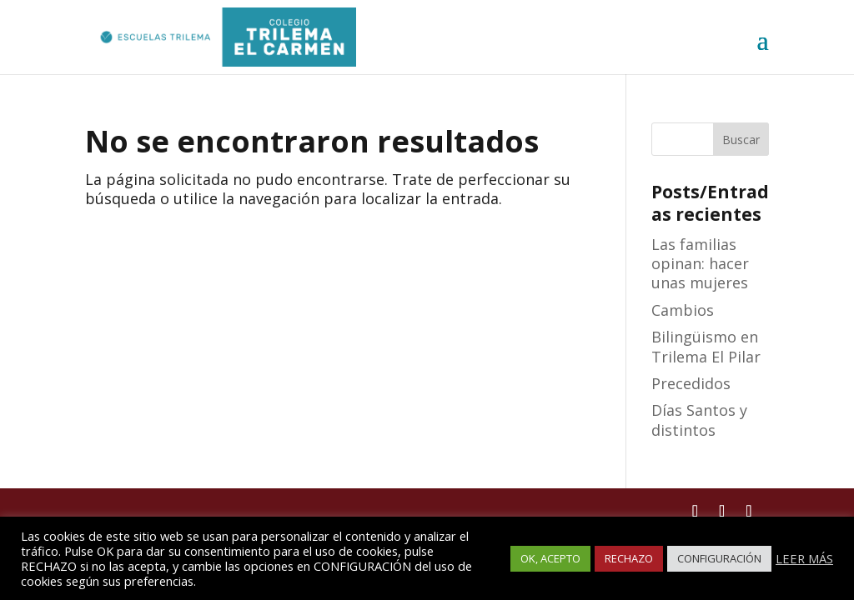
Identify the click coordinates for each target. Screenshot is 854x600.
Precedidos (691, 383)
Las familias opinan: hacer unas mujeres (700, 263)
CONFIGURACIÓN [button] (719, 558)
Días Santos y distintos (699, 419)
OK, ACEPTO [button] (550, 558)
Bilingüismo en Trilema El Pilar (706, 346)
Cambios (682, 310)
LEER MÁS (804, 558)
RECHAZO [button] (629, 558)
